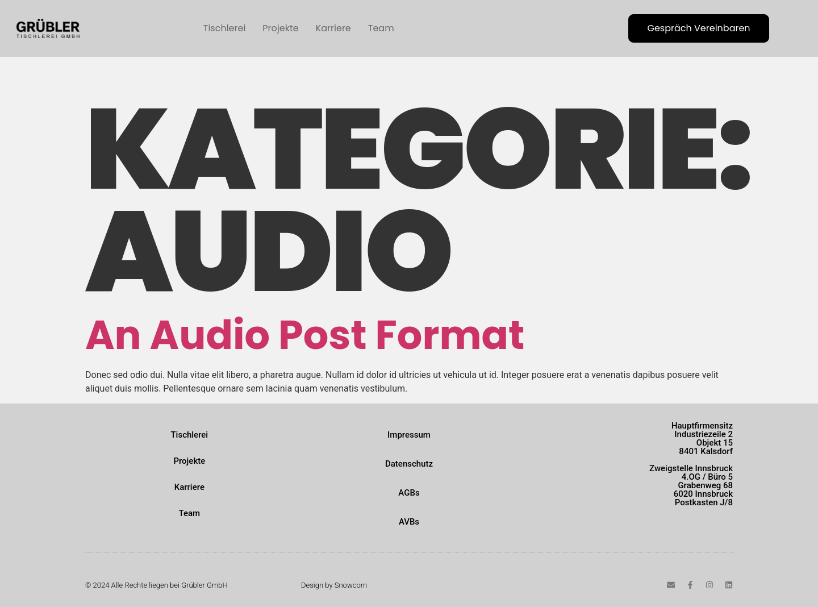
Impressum (409, 435)
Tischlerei (224, 28)
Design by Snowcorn (334, 585)
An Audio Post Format (305, 335)
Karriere (333, 28)
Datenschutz (409, 464)
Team (381, 28)
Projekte (280, 28)
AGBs (408, 493)
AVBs (409, 522)
